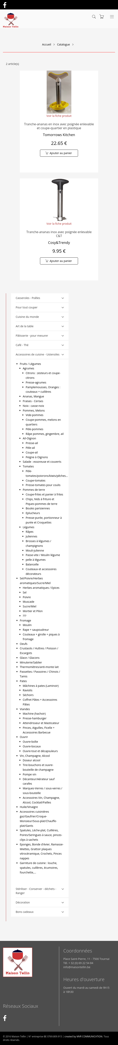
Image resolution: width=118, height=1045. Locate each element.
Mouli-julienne (35, 550)
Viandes (25, 709)
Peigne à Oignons (37, 457)
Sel (24, 592)
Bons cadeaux (25, 912)
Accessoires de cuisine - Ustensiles (37, 354)
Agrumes (28, 368)
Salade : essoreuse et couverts (42, 461)
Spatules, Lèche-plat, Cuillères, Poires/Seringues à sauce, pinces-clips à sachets (41, 834)
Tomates (28, 466)
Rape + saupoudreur (36, 630)
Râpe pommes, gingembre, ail (45, 434)
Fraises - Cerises (33, 401)
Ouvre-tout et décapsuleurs (40, 751)
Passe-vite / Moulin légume (43, 555)
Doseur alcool (31, 760)
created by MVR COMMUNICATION (83, 1036)
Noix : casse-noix (33, 406)
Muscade (28, 601)
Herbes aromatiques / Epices (41, 588)
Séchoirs (28, 695)
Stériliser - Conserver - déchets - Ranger (36, 891)
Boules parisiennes (38, 508)
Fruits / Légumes (30, 364)
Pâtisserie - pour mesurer (32, 335)
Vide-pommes (34, 415)
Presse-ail (32, 443)
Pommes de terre (34, 490)
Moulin (27, 625)
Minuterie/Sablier (31, 662)
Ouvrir (24, 737)
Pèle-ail (30, 448)
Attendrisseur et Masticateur (41, 723)
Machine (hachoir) (34, 713)
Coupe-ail (32, 452)
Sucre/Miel (29, 606)
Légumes (28, 527)
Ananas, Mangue (33, 396)
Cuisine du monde (27, 317)
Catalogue (63, 44)
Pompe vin (29, 774)
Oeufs (23, 644)
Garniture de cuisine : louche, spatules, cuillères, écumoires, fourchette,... (39, 867)
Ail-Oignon (29, 438)
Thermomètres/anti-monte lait (39, 667)
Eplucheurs (33, 513)
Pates (23, 681)
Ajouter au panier (61, 153)
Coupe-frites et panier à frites (44, 494)
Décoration (23, 902)
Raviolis (27, 690)
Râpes (30, 531)
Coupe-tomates (35, 480)
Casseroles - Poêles (28, 298)
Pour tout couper (26, 307)
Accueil (46, 44)
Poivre (27, 597)
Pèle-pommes (34, 429)
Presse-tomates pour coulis (43, 485)
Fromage (25, 620)
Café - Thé (22, 345)
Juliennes (31, 536)
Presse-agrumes (36, 382)
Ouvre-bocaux (32, 746)
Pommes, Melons (34, 410)
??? (24, 616)
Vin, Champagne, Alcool (35, 756)
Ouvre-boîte (30, 741)
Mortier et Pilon (33, 611)
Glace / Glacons (29, 658)
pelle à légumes (36, 560)
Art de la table (25, 326)
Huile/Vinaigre (29, 807)
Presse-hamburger (34, 718)
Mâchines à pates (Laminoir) (41, 686)
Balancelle (32, 564)
